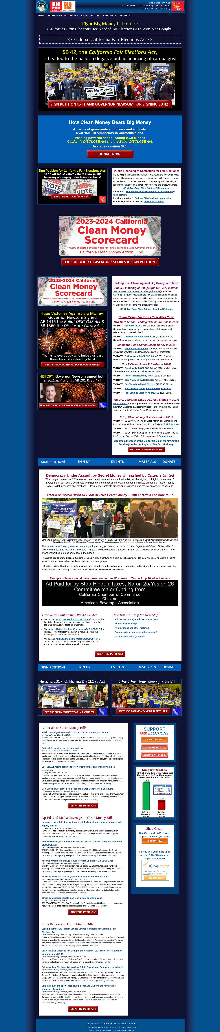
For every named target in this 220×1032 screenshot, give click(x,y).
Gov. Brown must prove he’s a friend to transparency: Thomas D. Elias (77, 789)
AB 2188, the (76, 639)
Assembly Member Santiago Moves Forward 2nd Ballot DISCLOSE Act (77, 861)
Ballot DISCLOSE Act (135, 325)
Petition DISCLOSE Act (136, 348)
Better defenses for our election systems (62, 748)
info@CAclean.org (127, 1030)
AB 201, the (80, 629)
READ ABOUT (120, 403)
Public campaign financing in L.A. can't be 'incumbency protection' (76, 732)
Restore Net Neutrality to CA (139, 375)
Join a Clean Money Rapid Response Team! (137, 619)
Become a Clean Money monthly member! (136, 632)
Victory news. (173, 424)
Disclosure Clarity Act (136, 336)
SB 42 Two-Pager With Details (138, 188)
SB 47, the (73, 619)
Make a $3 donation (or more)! (130, 636)
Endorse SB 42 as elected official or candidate (149, 191)
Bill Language (163, 188)
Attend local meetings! (126, 623)
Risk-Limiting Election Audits (139, 393)
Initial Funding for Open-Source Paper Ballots (148, 388)
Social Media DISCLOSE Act (139, 368)
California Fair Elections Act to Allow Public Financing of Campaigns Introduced (82, 967)
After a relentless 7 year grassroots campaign (66, 546)
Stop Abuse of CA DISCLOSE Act (141, 380)
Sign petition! (120, 195)
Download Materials (154, 201)
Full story (71, 762)
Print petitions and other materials (132, 628)
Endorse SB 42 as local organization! (153, 198)
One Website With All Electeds (140, 384)
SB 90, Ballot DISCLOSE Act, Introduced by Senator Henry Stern (74, 876)
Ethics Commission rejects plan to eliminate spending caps (72, 898)
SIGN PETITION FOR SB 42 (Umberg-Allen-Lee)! (137, 291)
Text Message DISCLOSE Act (139, 356)
